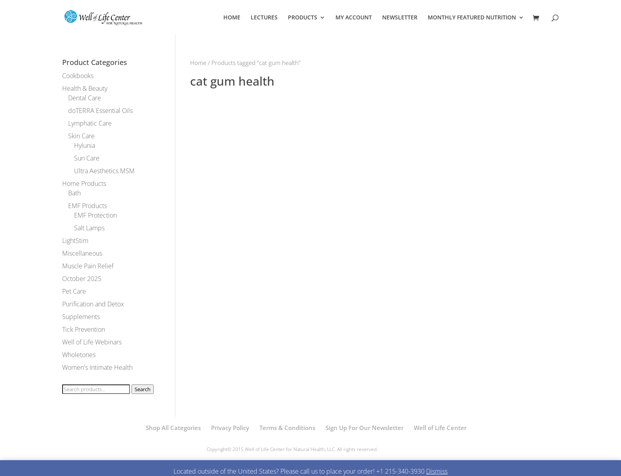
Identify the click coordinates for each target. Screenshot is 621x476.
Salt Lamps (89, 228)
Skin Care (81, 136)
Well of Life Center (440, 428)
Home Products (84, 183)
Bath (74, 193)
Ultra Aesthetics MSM (104, 170)
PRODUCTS (302, 18)
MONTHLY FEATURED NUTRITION (472, 18)
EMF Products (87, 205)
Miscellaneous (82, 253)
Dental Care (84, 98)
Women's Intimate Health (97, 367)
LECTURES (264, 18)
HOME (231, 18)
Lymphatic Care (90, 123)
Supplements (81, 316)
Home (198, 63)
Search (142, 389)
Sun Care (86, 158)
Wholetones (78, 354)
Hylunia (84, 145)
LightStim (75, 240)
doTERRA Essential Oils (100, 110)
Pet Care (74, 291)
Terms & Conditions (287, 428)
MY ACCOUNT (353, 18)
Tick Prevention (83, 329)
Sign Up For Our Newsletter (365, 428)
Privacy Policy (230, 428)
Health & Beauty (84, 88)
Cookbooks (77, 75)
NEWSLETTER (399, 18)
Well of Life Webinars (92, 342)
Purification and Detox (93, 304)
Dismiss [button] (437, 471)
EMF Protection (95, 215)
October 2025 (81, 278)
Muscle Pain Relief (88, 266)
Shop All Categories (173, 428)
